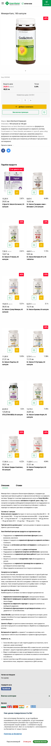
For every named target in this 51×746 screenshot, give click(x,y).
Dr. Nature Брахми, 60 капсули (38, 309)
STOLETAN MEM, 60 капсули (12, 415)
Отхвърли (27, 742)
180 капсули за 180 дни (17, 124)
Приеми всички (40, 742)
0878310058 (28, 4)
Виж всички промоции (20, 112)
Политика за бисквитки (13, 734)
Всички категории (8, 696)
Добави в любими (45, 112)
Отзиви (19, 485)
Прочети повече (7, 145)
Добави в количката (24, 107)
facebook (6, 688)
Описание (5, 485)
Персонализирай (13, 742)
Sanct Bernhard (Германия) (16, 121)
